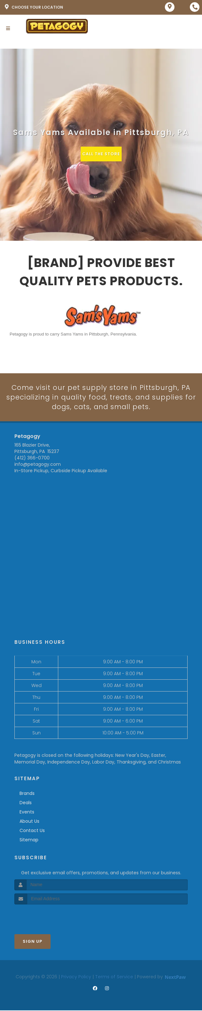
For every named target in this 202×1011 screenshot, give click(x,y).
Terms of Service (114, 977)
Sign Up (32, 942)
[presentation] (48, 917)
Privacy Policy (76, 977)
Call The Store (101, 154)
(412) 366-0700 (32, 458)
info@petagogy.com (37, 465)
